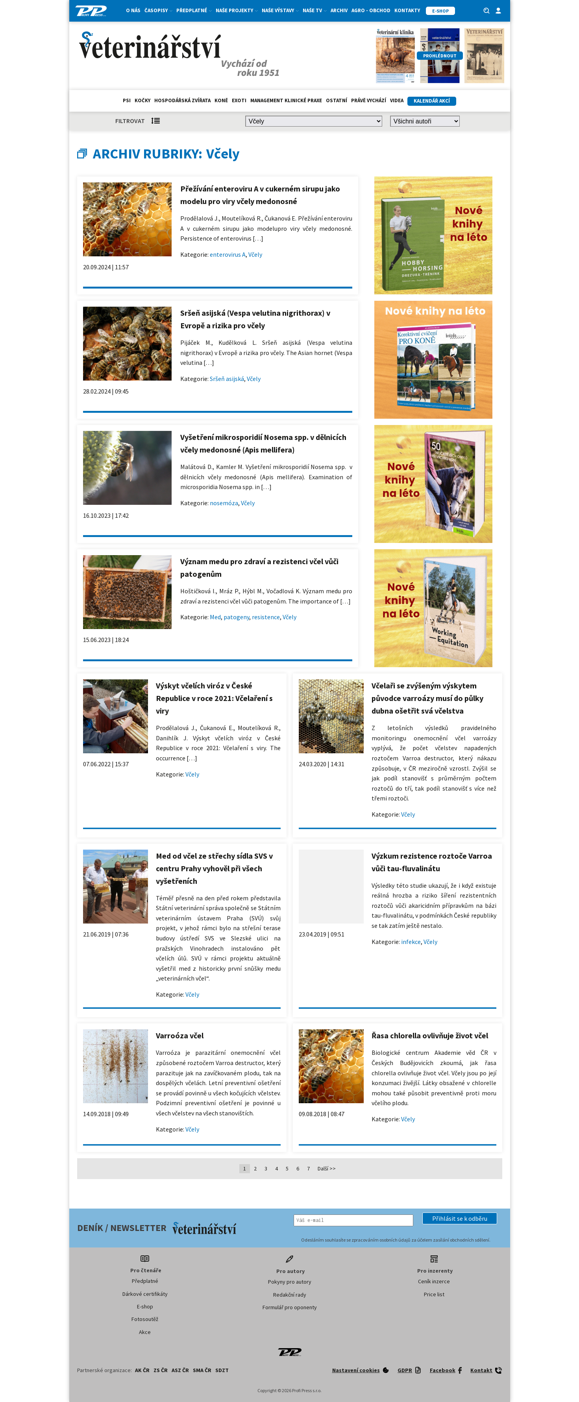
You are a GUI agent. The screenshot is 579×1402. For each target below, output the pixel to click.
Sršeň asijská (227, 379)
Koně (221, 100)
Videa (396, 100)
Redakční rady (289, 1294)
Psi (127, 100)
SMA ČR (202, 1370)
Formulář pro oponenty (290, 1307)
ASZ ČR (180, 1370)
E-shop (145, 1306)
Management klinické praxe (286, 100)
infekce (411, 942)
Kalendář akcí (432, 101)
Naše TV (315, 10)
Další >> (327, 1168)
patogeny (236, 617)
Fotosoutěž (144, 1319)
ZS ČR (161, 1370)
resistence (266, 617)
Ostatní (336, 100)
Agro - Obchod (370, 10)
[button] (459, 1218)
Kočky (142, 100)
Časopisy (158, 10)
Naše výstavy (280, 10)
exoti (239, 100)
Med (215, 617)
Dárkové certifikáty (145, 1293)
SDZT (222, 1370)
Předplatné (194, 10)
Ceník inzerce (434, 1281)
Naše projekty (237, 10)
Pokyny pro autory (289, 1281)
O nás (133, 10)
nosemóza (224, 503)
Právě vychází (368, 100)
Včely (255, 254)
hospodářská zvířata (182, 100)
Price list (434, 1294)
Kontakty (407, 10)
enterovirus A (228, 254)
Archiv (339, 10)
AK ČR (142, 1370)
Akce (145, 1332)
